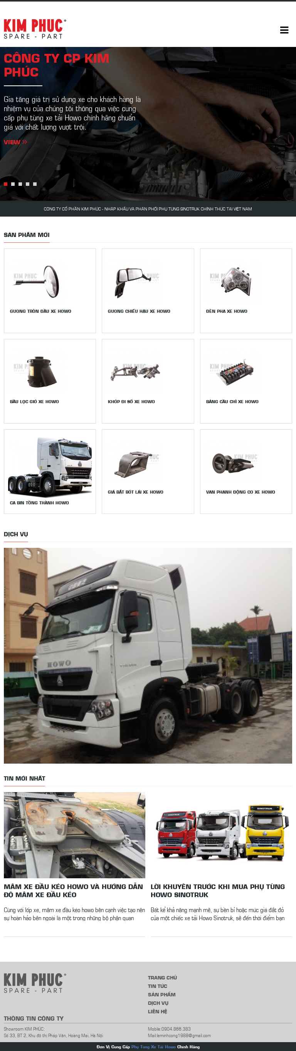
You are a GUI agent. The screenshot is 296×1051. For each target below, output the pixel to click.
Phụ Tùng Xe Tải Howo (153, 1046)
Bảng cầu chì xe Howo (232, 401)
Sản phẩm (162, 994)
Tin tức (157, 986)
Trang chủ (162, 977)
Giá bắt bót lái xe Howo (135, 491)
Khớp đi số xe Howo (131, 401)
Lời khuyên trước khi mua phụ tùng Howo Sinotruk (218, 890)
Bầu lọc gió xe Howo (34, 401)
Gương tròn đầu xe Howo (40, 311)
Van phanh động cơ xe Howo (240, 491)
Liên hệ (157, 1011)
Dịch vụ (158, 1002)
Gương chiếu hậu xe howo (139, 311)
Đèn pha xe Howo (226, 311)
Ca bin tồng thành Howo (39, 502)
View (15, 141)
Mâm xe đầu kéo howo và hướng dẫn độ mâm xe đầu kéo (73, 890)
